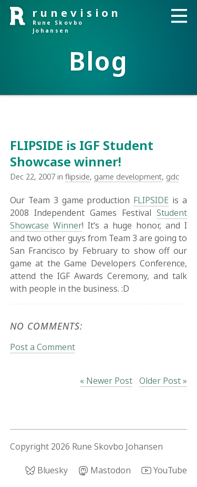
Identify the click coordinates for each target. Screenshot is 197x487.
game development (128, 177)
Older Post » (163, 380)
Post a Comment (42, 347)
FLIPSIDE (151, 200)
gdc (172, 177)
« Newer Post (106, 380)
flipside (77, 177)
